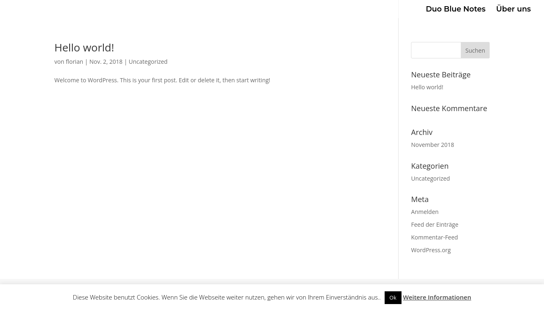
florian (74, 61)
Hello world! (84, 47)
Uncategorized (148, 61)
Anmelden (425, 212)
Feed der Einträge (434, 224)
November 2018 (432, 145)
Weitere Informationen (437, 297)
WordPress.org (431, 250)
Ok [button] (393, 297)
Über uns (513, 10)
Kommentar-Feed (434, 237)
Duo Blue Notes (456, 10)
